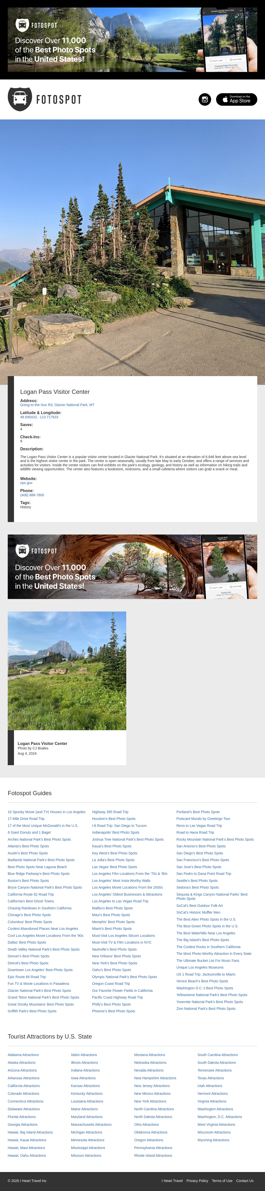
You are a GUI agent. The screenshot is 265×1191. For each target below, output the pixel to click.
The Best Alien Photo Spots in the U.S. (206, 919)
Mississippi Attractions (88, 1148)
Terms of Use (222, 1181)
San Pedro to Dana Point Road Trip (203, 874)
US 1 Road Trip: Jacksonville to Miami (205, 974)
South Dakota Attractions (217, 1063)
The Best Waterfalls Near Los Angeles (205, 933)
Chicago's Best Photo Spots (29, 915)
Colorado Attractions (23, 1094)
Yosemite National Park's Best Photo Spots (209, 1002)
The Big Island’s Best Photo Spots (202, 940)
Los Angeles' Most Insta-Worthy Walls (121, 881)
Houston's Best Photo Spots (113, 819)
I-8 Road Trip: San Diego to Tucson (119, 826)
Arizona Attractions (22, 1070)
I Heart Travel (172, 1181)
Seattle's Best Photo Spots (197, 881)
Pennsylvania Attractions (153, 1148)
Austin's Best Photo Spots (28, 853)
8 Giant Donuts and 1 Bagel (29, 832)
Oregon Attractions (148, 1140)
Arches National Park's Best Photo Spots (39, 839)
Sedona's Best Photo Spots (197, 887)
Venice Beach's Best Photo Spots (202, 981)
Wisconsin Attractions (214, 1132)
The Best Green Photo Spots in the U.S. (207, 926)
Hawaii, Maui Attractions (26, 1148)
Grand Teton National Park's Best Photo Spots (43, 997)
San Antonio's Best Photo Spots (201, 846)
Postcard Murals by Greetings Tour (203, 819)
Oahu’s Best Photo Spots (111, 970)
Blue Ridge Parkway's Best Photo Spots (39, 874)
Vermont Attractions (213, 1094)
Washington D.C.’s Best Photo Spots (204, 988)
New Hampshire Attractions (155, 1078)
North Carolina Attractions (154, 1109)
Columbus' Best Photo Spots (30, 922)
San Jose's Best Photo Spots (198, 867)
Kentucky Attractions (87, 1094)
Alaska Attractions (21, 1063)
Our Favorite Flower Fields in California (122, 991)
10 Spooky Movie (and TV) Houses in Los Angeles (47, 812)
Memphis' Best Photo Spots (113, 922)
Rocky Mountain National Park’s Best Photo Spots (215, 839)
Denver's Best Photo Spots (28, 956)
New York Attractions (150, 1101)
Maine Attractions (84, 1109)
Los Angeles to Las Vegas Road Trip (120, 901)
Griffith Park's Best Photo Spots (32, 1011)
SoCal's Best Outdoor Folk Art (199, 906)
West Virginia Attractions (216, 1125)
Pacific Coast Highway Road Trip (117, 997)
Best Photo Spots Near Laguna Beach (37, 867)
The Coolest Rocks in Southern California (208, 947)
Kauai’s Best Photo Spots (112, 846)
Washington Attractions (215, 1109)
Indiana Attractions (85, 1070)
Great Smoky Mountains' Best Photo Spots (41, 1004)
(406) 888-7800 (32, 495)
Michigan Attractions (86, 1132)
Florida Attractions (22, 1117)
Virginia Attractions (212, 1101)
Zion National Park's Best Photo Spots (206, 1009)
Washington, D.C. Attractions (220, 1117)
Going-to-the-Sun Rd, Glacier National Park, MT (57, 405)
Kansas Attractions (85, 1086)
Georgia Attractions (22, 1125)
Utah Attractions (210, 1086)
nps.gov (26, 483)
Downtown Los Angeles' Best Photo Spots (40, 970)
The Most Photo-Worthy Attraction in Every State (214, 954)
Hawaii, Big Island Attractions (30, 1132)
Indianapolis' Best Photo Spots (115, 832)
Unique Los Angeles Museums (200, 967)
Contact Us (245, 1181)
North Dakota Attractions (153, 1117)
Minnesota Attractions (88, 1140)
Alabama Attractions (23, 1055)
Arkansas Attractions (24, 1078)
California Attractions (24, 1086)
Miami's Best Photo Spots (112, 929)
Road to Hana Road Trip (195, 832)
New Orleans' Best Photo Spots (116, 956)
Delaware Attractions (24, 1109)
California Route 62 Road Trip (31, 894)
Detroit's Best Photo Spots (28, 963)
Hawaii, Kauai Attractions (27, 1140)
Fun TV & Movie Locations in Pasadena (38, 984)
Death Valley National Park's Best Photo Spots (44, 949)
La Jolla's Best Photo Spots (113, 860)
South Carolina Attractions (218, 1055)
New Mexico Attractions (152, 1094)
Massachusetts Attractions (91, 1125)
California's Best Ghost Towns (31, 901)
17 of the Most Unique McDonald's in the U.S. (43, 826)
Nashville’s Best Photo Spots (114, 949)
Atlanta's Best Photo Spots (28, 846)
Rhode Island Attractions (153, 1156)
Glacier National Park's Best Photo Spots (39, 991)
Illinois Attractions (84, 1063)
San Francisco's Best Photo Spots (202, 860)
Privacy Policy (197, 1181)
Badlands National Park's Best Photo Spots (41, 860)
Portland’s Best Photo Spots (198, 812)
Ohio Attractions (146, 1125)
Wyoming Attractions (213, 1140)
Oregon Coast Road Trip (111, 984)
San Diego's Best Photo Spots (199, 853)
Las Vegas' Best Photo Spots (114, 867)
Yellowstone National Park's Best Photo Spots (211, 995)
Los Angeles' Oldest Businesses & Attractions (127, 894)
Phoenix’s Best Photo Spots (113, 1011)
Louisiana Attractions (87, 1101)
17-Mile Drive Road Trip (26, 819)
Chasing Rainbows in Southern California (39, 908)
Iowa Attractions (83, 1078)
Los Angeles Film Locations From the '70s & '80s (129, 874)
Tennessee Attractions (215, 1070)
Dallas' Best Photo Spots (27, 942)
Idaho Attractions (84, 1055)
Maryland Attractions (87, 1117)
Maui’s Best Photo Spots (111, 915)
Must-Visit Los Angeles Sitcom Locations (123, 936)
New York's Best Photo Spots (114, 963)
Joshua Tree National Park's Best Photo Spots (128, 839)
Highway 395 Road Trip (110, 812)
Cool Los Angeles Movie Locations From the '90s (45, 936)
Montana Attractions (149, 1055)
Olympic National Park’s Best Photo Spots (124, 977)
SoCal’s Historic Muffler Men (198, 912)
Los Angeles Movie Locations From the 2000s (127, 887)
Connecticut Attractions (25, 1101)
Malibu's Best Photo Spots (112, 908)
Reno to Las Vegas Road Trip (199, 826)
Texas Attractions (211, 1078)
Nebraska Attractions (150, 1063)
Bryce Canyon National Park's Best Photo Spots (45, 887)
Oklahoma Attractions (150, 1132)
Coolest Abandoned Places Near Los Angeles (43, 929)
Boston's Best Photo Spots (28, 881)
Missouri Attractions (86, 1156)
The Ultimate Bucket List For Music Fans (207, 961)
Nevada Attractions (149, 1070)
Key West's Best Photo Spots (114, 853)
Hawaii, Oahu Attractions (27, 1156)
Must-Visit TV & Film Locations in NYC (121, 942)
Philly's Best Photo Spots (111, 1004)
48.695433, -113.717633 (39, 417)
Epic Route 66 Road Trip (27, 977)
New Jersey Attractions (152, 1086)
